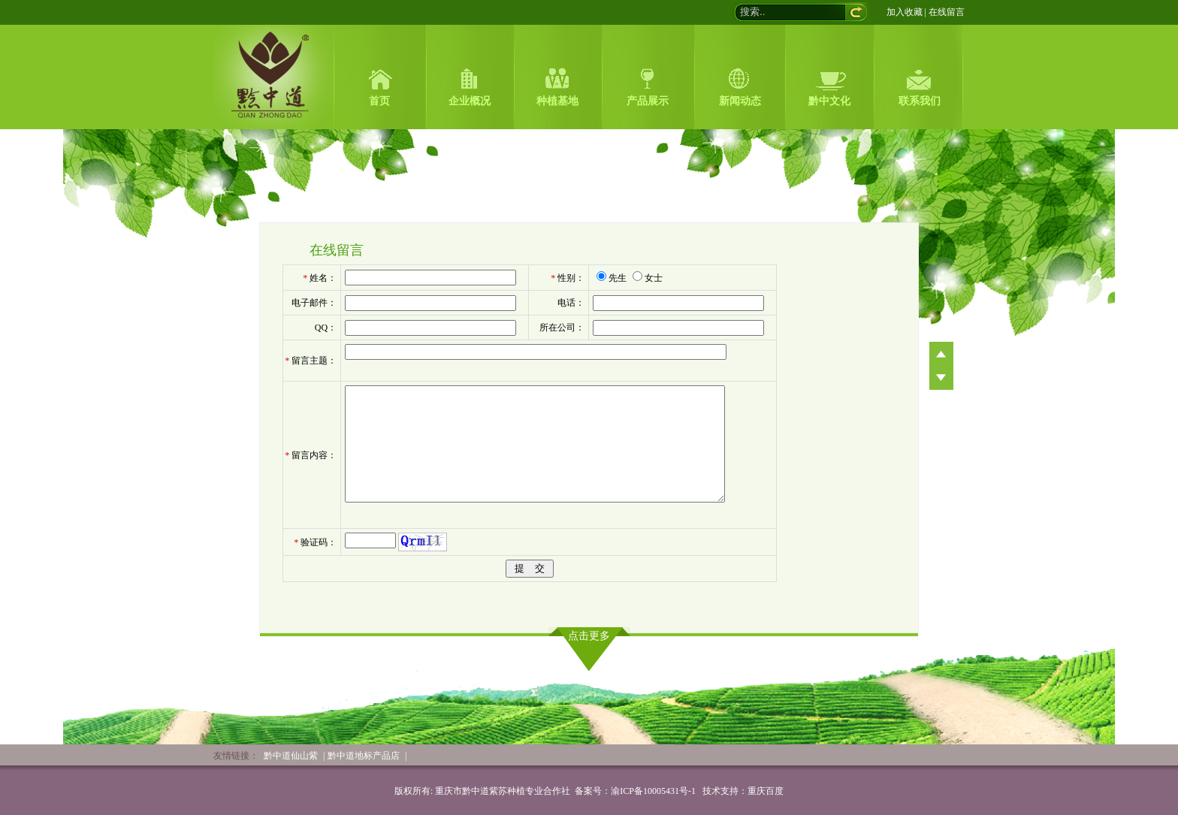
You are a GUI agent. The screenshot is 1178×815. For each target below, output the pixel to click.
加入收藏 (905, 12)
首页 (379, 101)
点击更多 (589, 635)
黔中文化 (829, 101)
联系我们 (920, 101)
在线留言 (947, 12)
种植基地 (557, 101)
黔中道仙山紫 (291, 755)
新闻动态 (740, 101)
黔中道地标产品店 (364, 755)
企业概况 (470, 101)
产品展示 (648, 101)
